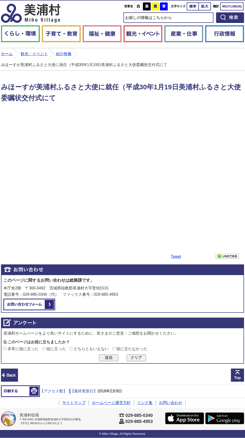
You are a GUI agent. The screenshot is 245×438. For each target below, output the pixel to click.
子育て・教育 (61, 33)
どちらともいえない (91, 349)
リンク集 (145, 403)
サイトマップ (74, 403)
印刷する (20, 391)
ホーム (7, 54)
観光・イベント (142, 33)
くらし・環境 (20, 33)
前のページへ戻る (9, 375)
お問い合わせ (170, 403)
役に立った (56, 349)
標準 (193, 6)
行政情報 (224, 33)
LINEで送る (227, 256)
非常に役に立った (23, 349)
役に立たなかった (132, 349)
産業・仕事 (183, 33)
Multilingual (232, 6)
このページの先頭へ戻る (237, 375)
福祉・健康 (102, 33)
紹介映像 (63, 54)
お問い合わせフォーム (29, 304)
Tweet (176, 256)
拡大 (205, 6)
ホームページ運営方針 (111, 403)
